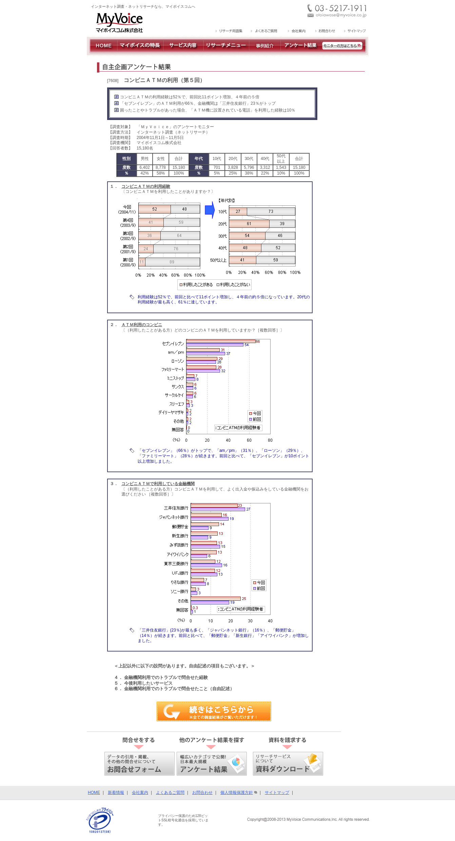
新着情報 (116, 792)
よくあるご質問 (170, 792)
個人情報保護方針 (236, 792)
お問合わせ (202, 792)
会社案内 (140, 792)
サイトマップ (277, 792)
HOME (94, 792)
